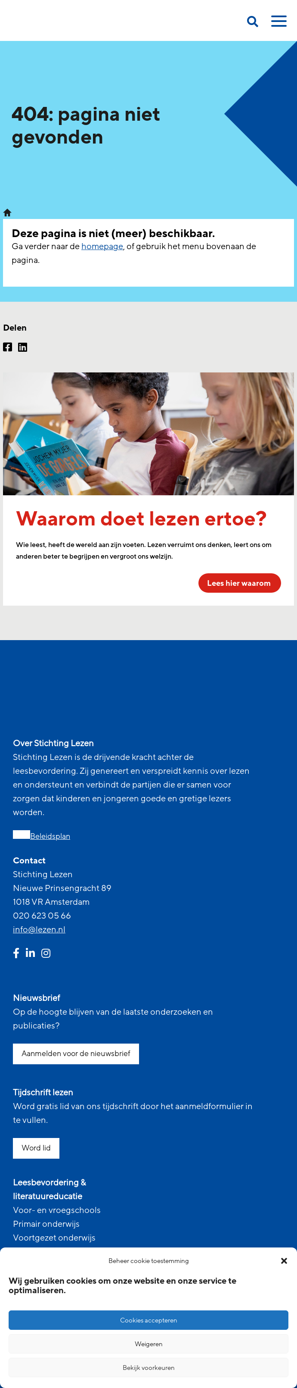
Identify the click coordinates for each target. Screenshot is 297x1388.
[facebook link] (16, 954)
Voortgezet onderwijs (54, 1238)
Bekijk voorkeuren (149, 1367)
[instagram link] (45, 954)
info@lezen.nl (39, 929)
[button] (284, 1261)
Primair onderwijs (46, 1224)
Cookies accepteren (148, 1320)
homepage (102, 246)
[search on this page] (252, 23)
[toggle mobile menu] (277, 24)
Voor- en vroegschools (57, 1210)
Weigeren (149, 1344)
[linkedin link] (30, 954)
